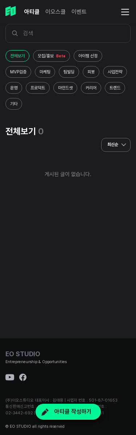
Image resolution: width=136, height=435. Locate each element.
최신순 (117, 145)
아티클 (32, 11)
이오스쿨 (55, 11)
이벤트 (79, 11)
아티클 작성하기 (66, 411)
